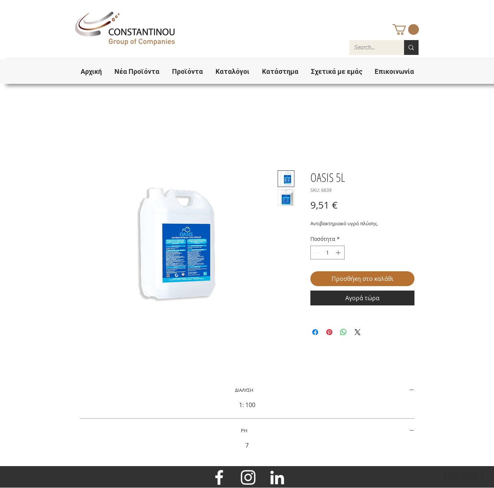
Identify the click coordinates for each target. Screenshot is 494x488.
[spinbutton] (327, 252)
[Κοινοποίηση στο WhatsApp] (343, 332)
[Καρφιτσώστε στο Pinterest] (329, 332)
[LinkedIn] (277, 477)
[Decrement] (316, 252)
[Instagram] (248, 477)
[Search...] (371, 47)
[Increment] (338, 252)
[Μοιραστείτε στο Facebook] (315, 332)
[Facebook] (219, 477)
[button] (406, 29)
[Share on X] (357, 332)
